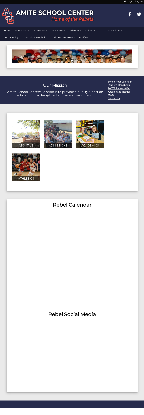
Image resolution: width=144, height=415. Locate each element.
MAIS (111, 95)
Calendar (90, 30)
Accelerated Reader (119, 91)
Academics (58, 30)
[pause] (72, 61)
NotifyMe (84, 37)
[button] (21, 56)
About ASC (22, 30)
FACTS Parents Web (119, 88)
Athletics (75, 30)
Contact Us (114, 98)
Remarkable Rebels (35, 37)
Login (128, 1)
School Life (115, 30)
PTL (102, 30)
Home (7, 30)
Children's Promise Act (62, 37)
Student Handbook (119, 85)
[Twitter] (139, 15)
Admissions (40, 30)
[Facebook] (130, 15)
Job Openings (12, 37)
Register (139, 1)
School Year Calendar (120, 81)
